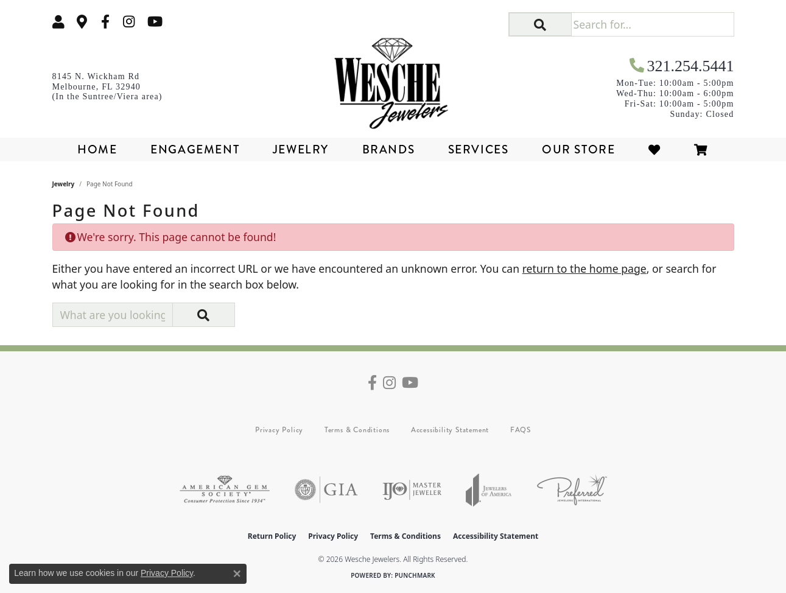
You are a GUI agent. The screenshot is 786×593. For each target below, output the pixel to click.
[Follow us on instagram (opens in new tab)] (129, 21)
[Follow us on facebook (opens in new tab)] (105, 21)
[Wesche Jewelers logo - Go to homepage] (393, 79)
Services (478, 149)
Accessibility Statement (450, 429)
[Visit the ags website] (224, 489)
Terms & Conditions (357, 429)
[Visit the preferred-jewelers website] (572, 490)
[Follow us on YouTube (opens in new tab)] (155, 21)
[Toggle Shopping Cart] (701, 149)
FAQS (520, 429)
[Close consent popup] (236, 573)
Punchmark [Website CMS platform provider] (415, 575)
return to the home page (584, 268)
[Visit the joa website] (489, 490)
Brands (388, 149)
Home (97, 149)
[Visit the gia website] (326, 490)
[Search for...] (652, 24)
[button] (58, 21)
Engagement (194, 149)
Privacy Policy (279, 429)
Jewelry (301, 149)
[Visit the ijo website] (411, 490)
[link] (82, 21)
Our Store (578, 149)
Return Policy (272, 536)
